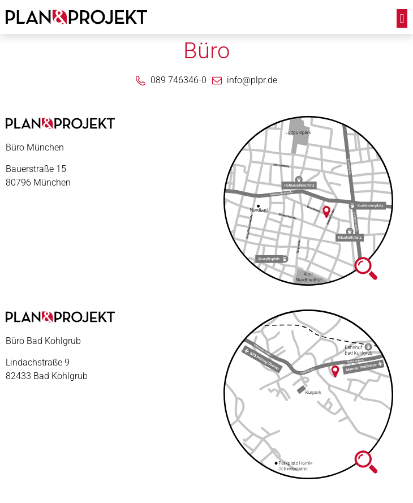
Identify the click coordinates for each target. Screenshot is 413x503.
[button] (402, 18)
